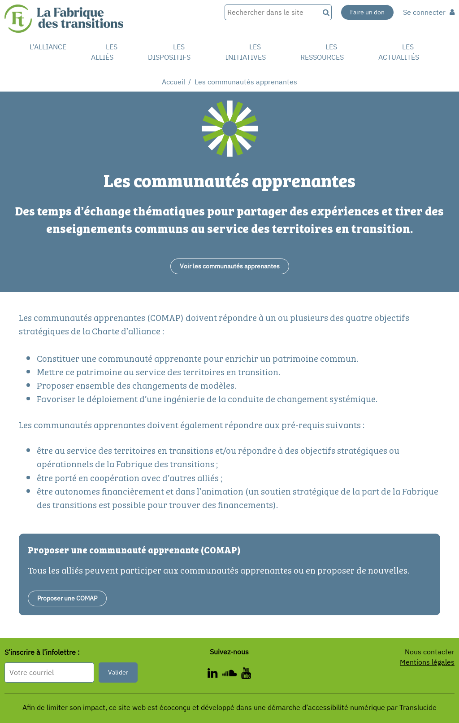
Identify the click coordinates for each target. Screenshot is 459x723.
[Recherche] (325, 12)
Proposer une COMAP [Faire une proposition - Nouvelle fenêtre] (67, 598)
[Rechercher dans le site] (272, 12)
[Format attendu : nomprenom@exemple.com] (49, 672)
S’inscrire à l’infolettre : (42, 652)
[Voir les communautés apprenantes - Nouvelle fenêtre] (229, 266)
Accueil (173, 81)
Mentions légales (427, 661)
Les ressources (322, 51)
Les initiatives (245, 51)
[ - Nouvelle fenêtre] (231, 674)
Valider (118, 672)
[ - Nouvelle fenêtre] (246, 674)
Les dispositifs (169, 51)
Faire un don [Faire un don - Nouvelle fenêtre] (367, 12)
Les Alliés (104, 51)
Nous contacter (430, 651)
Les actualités (398, 51)
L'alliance (48, 46)
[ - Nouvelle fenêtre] (215, 674)
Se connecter (429, 12)
